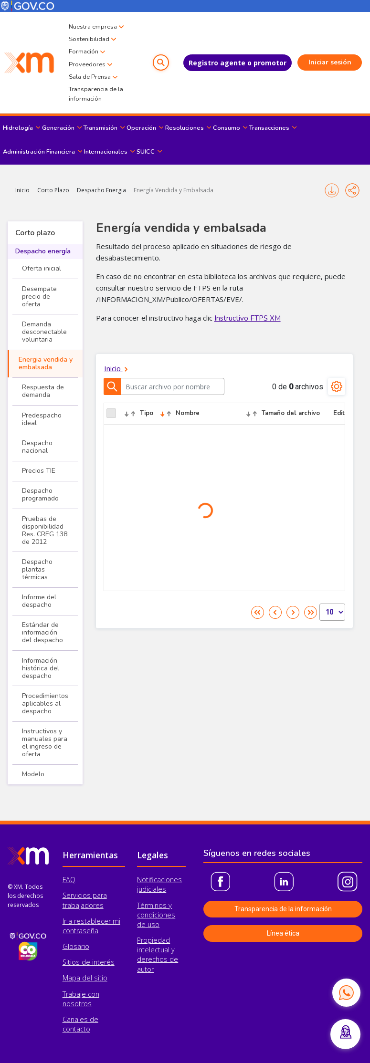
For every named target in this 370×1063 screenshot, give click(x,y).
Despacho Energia (101, 190)
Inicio (22, 190)
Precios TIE (38, 470)
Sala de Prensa (90, 77)
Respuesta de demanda (43, 391)
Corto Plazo (53, 190)
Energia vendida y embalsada (46, 363)
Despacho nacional (37, 446)
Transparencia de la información (96, 94)
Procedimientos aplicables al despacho (45, 703)
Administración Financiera (39, 151)
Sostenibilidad (89, 39)
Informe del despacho (39, 601)
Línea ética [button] (283, 933)
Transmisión (100, 128)
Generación (58, 128)
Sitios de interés (89, 962)
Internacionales (105, 151)
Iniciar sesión (329, 62)
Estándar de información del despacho (42, 632)
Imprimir (332, 190)
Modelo (33, 774)
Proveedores (87, 64)
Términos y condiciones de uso (156, 915)
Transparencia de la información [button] (283, 909)
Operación (141, 128)
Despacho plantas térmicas (37, 569)
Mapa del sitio (85, 977)
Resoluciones (184, 128)
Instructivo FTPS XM (247, 318)
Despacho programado (40, 494)
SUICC (146, 151)
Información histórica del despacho (40, 668)
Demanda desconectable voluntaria (44, 332)
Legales (152, 855)
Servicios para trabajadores (85, 900)
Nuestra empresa (93, 26)
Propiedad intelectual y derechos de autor (157, 954)
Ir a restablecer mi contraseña (91, 926)
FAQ (69, 879)
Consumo (226, 128)
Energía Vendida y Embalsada (173, 190)
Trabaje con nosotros (81, 999)
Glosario (76, 946)
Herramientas (90, 855)
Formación (83, 51)
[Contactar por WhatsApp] (346, 992)
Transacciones (269, 128)
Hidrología (18, 128)
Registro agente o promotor (237, 62)
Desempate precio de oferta (39, 296)
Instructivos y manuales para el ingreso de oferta (44, 743)
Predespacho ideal (42, 419)
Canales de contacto (80, 1024)
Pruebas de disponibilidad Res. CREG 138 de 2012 (44, 530)
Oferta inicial (41, 268)
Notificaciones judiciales (159, 884)
